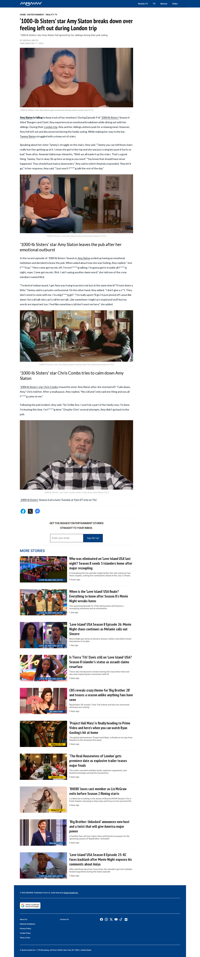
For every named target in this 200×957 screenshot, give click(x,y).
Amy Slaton (26, 117)
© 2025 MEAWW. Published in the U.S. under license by (42, 893)
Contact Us (64, 919)
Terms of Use (25, 938)
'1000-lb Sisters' (110, 117)
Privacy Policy (25, 929)
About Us (23, 919)
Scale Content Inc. (71, 893)
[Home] (31, 3)
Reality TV (143, 4)
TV (154, 4)
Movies (163, 4)
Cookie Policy (25, 933)
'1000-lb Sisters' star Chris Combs (39, 387)
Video (175, 4)
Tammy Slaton (28, 136)
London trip (50, 127)
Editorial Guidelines (27, 924)
